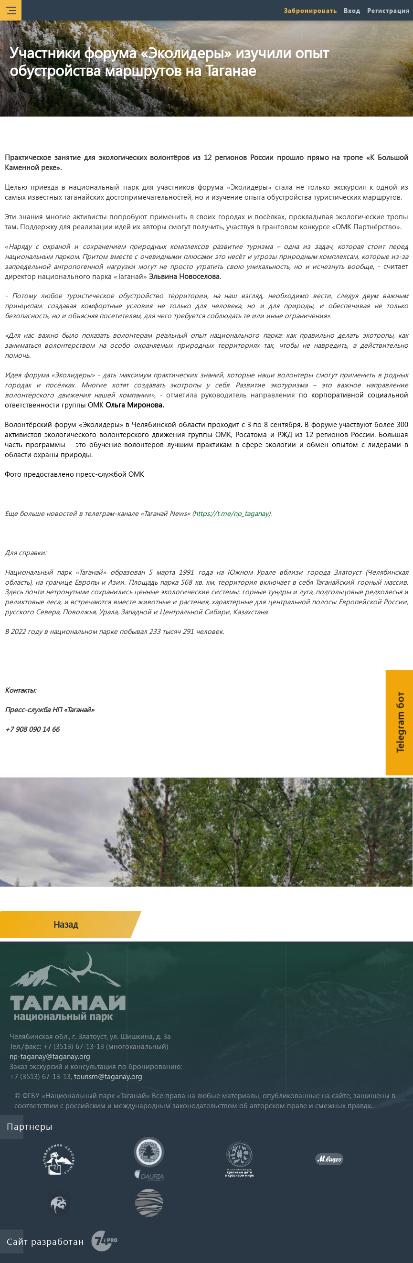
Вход (352, 10)
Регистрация (388, 10)
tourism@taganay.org (108, 1076)
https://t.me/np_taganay (231, 513)
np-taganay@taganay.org (50, 1056)
